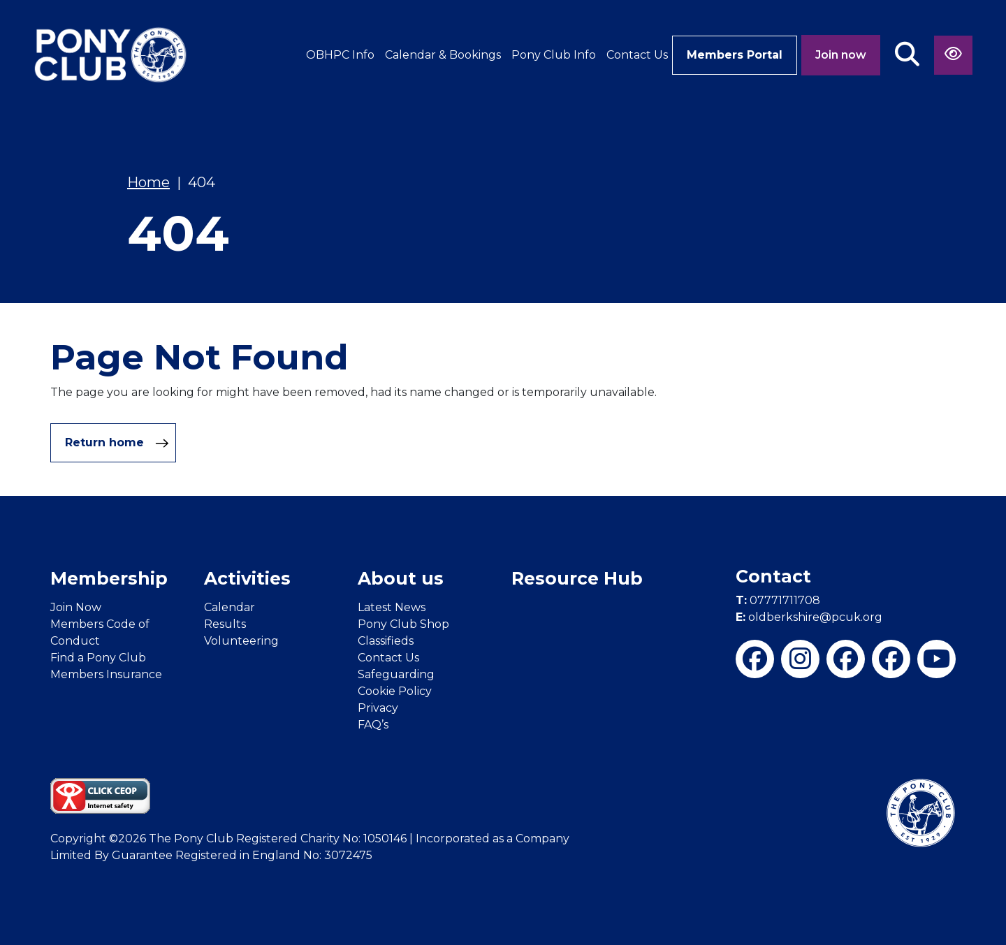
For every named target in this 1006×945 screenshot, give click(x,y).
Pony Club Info (553, 54)
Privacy (378, 708)
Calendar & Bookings (443, 54)
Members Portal (734, 54)
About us (401, 578)
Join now (840, 54)
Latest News (391, 607)
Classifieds (386, 640)
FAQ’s (373, 724)
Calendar (229, 607)
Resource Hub (577, 578)
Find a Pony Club (98, 657)
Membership (109, 578)
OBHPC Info (340, 54)
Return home (117, 442)
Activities (247, 578)
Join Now (75, 607)
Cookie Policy (395, 691)
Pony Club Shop (403, 624)
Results (225, 624)
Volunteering (241, 640)
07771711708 (778, 600)
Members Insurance (106, 674)
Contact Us (637, 54)
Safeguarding (396, 674)
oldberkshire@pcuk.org (809, 617)
